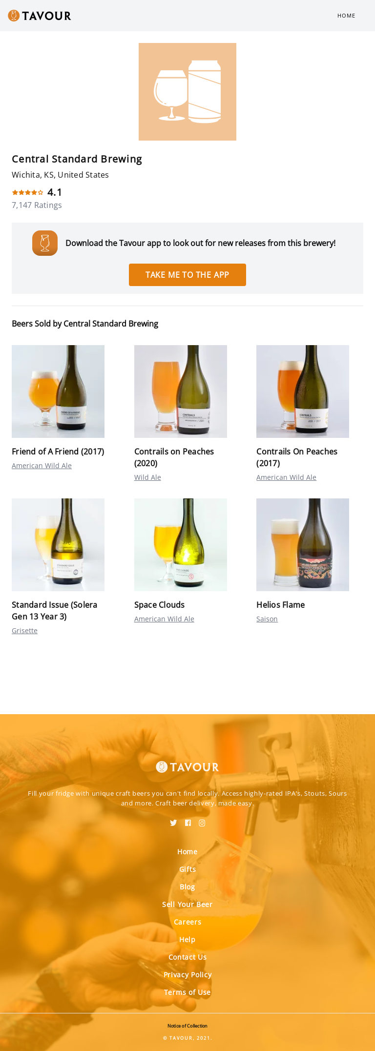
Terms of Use (187, 992)
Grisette (25, 630)
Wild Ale (147, 477)
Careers (188, 922)
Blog (187, 886)
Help (187, 939)
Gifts (187, 869)
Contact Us (187, 957)
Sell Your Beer (187, 904)
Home (346, 15)
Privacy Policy (188, 974)
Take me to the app (187, 274)
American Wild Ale (42, 465)
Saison (267, 618)
